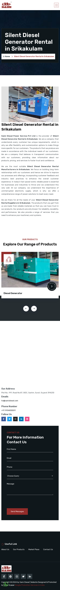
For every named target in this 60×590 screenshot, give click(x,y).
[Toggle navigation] (56, 5)
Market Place (33, 549)
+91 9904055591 (8, 410)
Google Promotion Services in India (29, 585)
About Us (5, 549)
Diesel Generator (13, 293)
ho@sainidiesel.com (9, 401)
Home (6, 56)
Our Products (18, 549)
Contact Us (48, 549)
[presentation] (26, 308)
